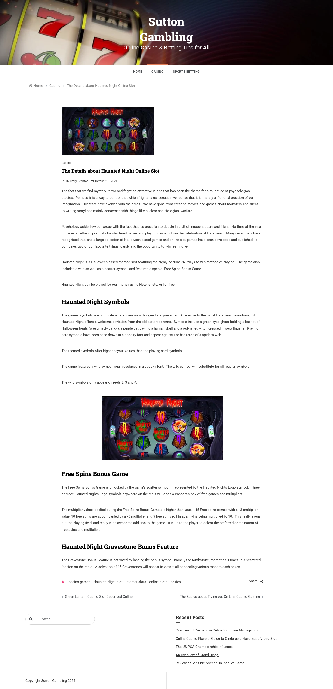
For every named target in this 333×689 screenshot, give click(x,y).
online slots (158, 582)
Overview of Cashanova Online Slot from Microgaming (217, 630)
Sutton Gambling (166, 29)
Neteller (145, 284)
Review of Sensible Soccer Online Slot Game (210, 663)
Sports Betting (186, 71)
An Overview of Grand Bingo (197, 655)
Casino (157, 71)
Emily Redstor (79, 181)
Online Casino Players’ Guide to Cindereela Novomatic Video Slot (226, 639)
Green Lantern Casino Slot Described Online (99, 597)
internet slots (136, 582)
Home (137, 71)
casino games (79, 582)
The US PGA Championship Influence (204, 647)
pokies (175, 582)
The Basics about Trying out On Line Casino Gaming (220, 597)
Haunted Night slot (108, 582)
